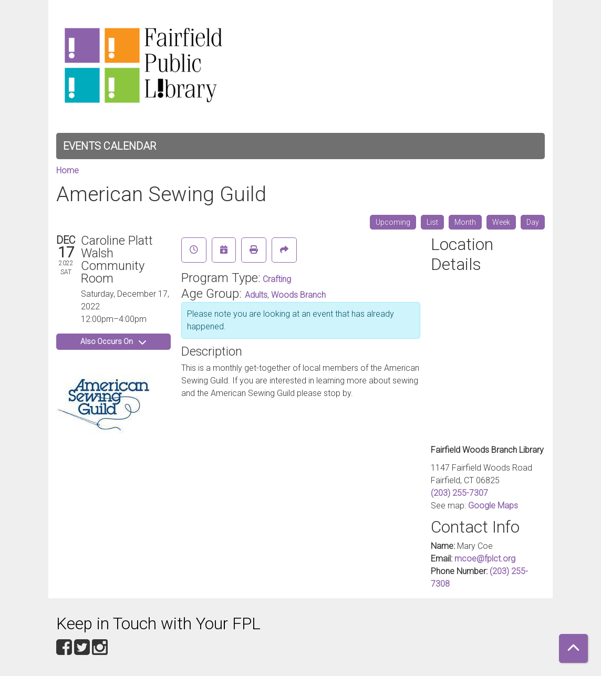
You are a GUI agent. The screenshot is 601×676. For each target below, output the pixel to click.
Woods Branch (298, 295)
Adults (256, 295)
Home (67, 170)
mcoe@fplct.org (484, 559)
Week (501, 222)
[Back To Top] (573, 648)
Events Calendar (109, 146)
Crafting (277, 279)
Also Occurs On (113, 341)
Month (465, 222)
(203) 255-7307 (459, 493)
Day (532, 222)
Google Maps (493, 506)
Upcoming (393, 222)
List (432, 222)
